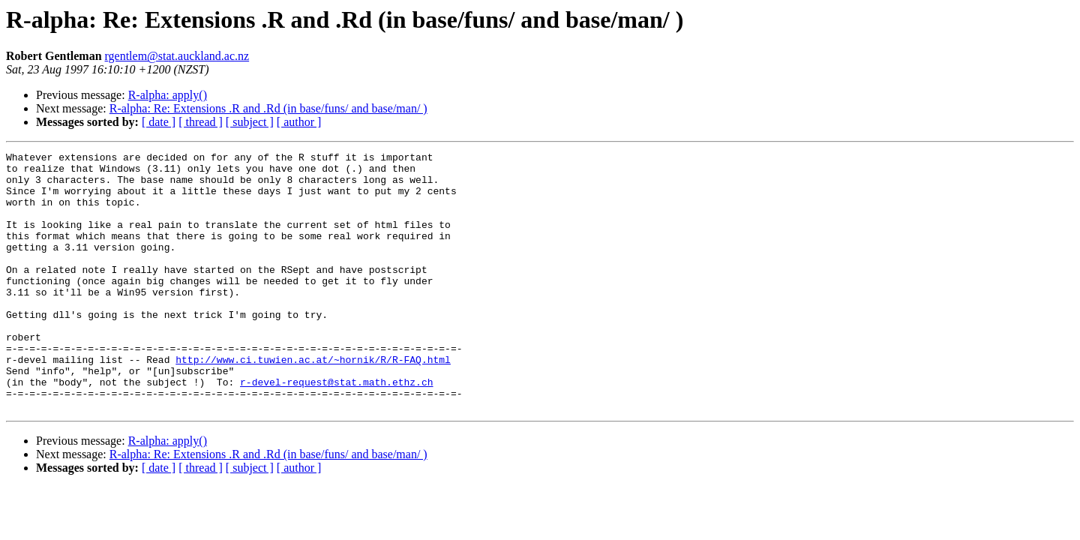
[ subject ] (250, 122)
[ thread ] (200, 122)
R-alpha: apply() (167, 94)
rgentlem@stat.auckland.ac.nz (177, 56)
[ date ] (159, 122)
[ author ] (299, 122)
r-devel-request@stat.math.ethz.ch (336, 429)
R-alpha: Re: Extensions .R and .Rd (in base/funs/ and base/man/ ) (269, 108)
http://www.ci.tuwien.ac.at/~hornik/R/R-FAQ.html (313, 402)
